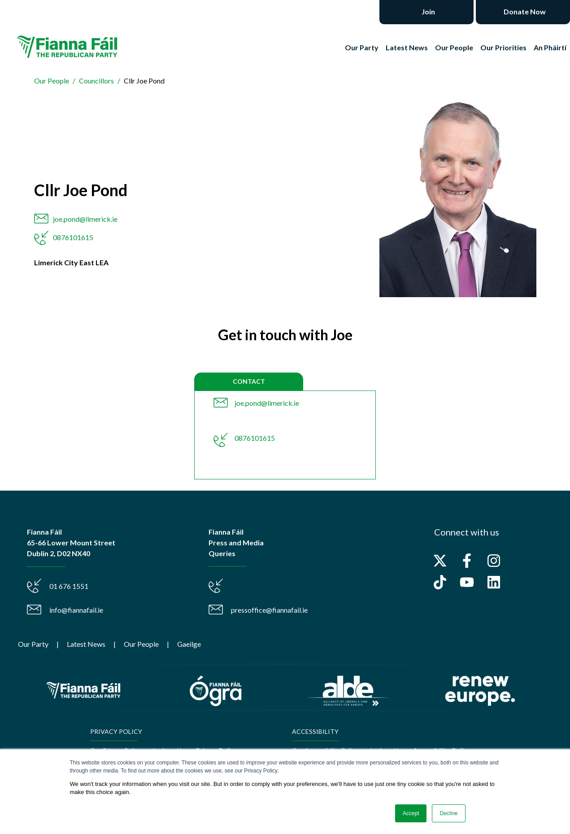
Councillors (96, 80)
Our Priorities (503, 47)
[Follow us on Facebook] (467, 560)
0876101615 (73, 237)
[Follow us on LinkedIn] (494, 582)
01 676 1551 (68, 586)
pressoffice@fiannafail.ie (269, 610)
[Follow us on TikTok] (440, 582)
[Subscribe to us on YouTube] (467, 582)
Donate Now (524, 11)
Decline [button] (448, 813)
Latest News (407, 47)
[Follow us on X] (440, 560)
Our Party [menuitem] (33, 644)
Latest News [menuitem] (86, 644)
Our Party (362, 47)
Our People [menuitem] (141, 644)
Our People (454, 47)
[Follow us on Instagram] (494, 560)
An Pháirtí (550, 47)
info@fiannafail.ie (76, 610)
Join (427, 11)
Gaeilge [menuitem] (189, 644)
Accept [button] (411, 813)
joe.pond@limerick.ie (85, 219)
